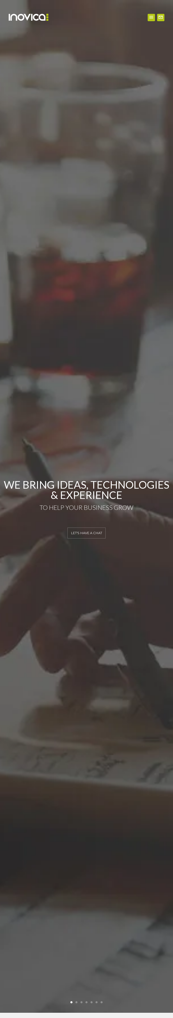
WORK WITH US (160, 17)
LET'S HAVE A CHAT (86, 533)
